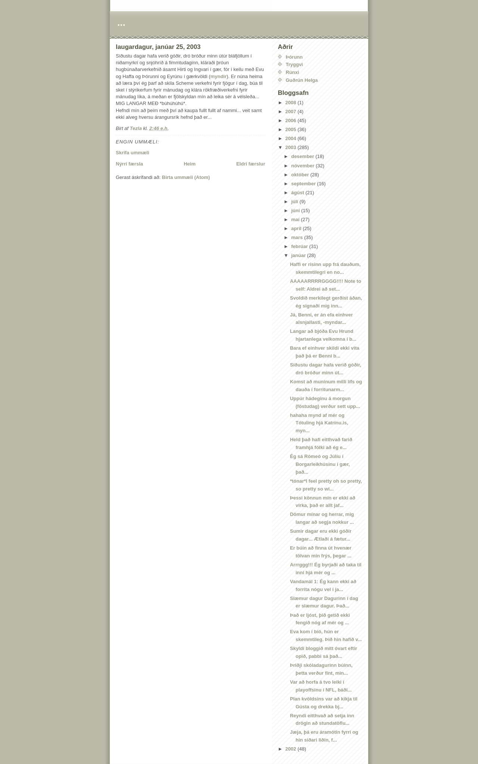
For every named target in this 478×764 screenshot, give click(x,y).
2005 (291, 129)
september (304, 183)
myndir (218, 76)
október (300, 174)
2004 (291, 138)
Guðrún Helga (302, 80)
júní (296, 210)
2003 (291, 147)
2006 (291, 120)
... (121, 22)
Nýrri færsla (129, 164)
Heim (190, 164)
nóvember (303, 165)
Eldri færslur (250, 164)
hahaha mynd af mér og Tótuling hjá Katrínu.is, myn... (319, 423)
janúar (299, 255)
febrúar (300, 246)
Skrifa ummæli (132, 152)
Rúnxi (292, 72)
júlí (295, 201)
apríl (297, 228)
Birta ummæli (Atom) (186, 177)
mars (297, 237)
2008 (291, 102)
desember (303, 156)
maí (296, 219)
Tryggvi (294, 64)
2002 (291, 749)
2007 (291, 111)
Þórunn (294, 57)
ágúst (298, 192)
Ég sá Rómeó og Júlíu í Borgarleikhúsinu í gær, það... (320, 464)
